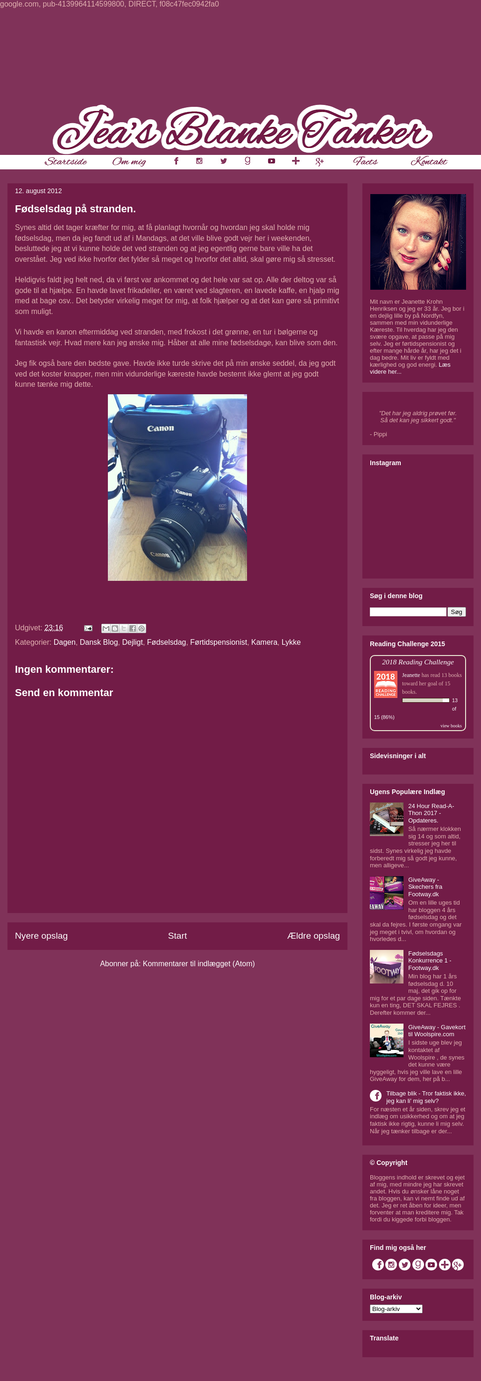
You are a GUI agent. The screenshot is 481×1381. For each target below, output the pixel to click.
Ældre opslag (313, 936)
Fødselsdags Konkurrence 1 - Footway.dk (430, 960)
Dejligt (132, 642)
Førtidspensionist (218, 642)
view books (451, 725)
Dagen (65, 642)
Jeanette (411, 675)
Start (177, 936)
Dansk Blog (99, 642)
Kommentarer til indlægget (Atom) (199, 964)
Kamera (264, 642)
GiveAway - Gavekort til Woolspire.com (437, 1031)
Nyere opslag (41, 936)
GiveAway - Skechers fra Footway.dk (425, 887)
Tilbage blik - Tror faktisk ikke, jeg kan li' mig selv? (426, 1097)
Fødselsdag (166, 642)
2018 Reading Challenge (418, 662)
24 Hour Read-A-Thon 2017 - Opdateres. (431, 813)
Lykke (291, 642)
